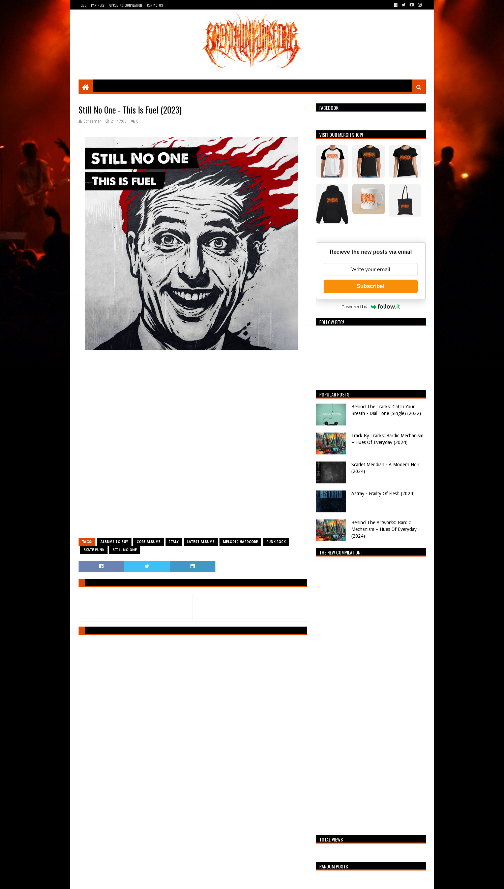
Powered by (371, 306)
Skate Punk (94, 550)
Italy (174, 542)
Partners (97, 5)
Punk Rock (276, 542)
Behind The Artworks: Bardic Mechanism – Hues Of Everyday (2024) (384, 529)
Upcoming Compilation (125, 5)
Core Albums (148, 542)
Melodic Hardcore (240, 542)
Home (82, 5)
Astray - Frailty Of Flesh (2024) (383, 493)
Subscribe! (371, 286)
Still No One (125, 550)
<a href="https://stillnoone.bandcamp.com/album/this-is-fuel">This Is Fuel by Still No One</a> (193, 449)
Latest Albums (200, 542)
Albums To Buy (114, 542)
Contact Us (155, 5)
